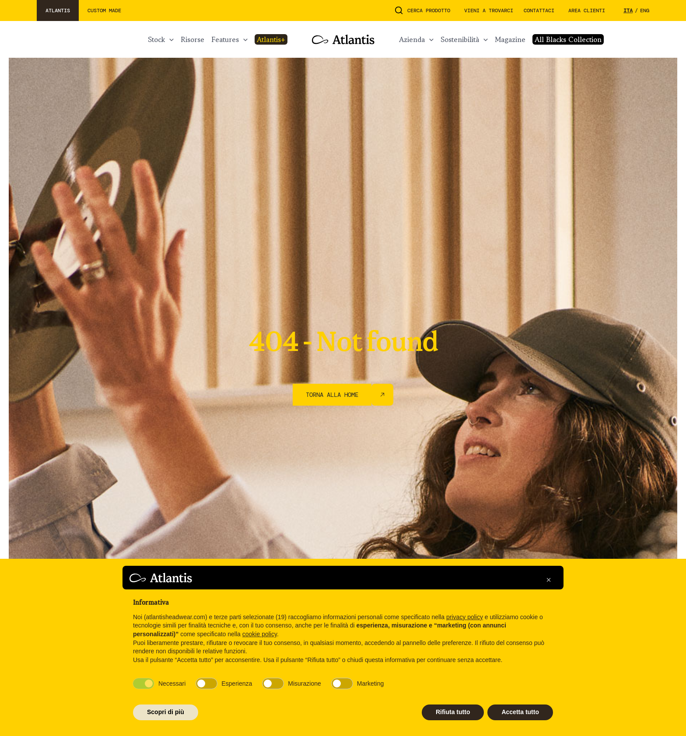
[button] (549, 580)
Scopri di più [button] (165, 711)
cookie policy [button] (259, 634)
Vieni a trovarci (488, 10)
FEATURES (225, 39)
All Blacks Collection (568, 39)
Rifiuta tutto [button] (453, 711)
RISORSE (192, 39)
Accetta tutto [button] (520, 711)
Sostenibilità (460, 39)
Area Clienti (586, 10)
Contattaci (539, 10)
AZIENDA (412, 39)
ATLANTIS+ (271, 39)
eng (644, 10)
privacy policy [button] (464, 616)
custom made (104, 10)
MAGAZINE (510, 39)
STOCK (156, 39)
